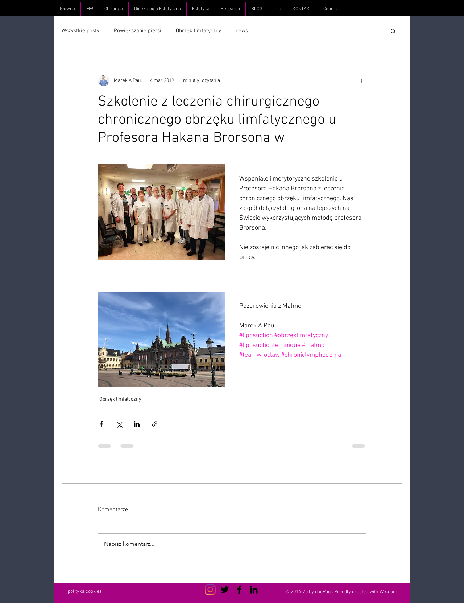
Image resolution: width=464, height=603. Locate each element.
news (242, 31)
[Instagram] (210, 589)
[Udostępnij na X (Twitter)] (119, 424)
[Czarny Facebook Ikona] (239, 589)
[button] (393, 31)
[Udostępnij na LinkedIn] (136, 424)
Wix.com (388, 592)
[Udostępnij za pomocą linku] (154, 424)
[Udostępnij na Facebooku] (101, 424)
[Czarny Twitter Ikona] (224, 589)
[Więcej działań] (361, 80)
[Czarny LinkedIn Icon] (253, 589)
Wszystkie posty (80, 31)
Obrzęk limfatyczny (198, 31)
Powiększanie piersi (137, 31)
